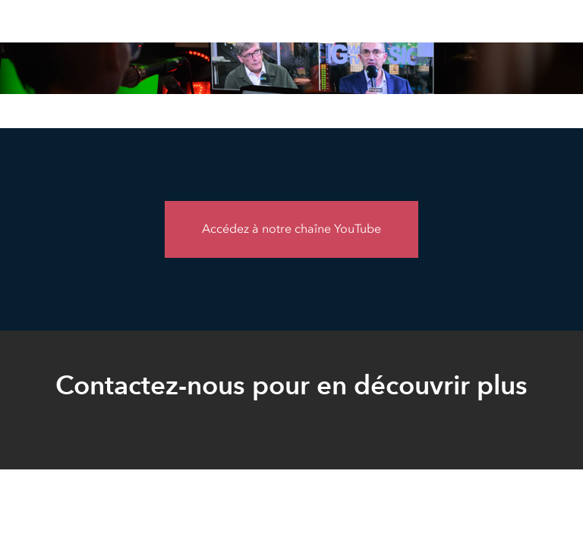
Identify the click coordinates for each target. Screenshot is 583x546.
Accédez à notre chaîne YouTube (291, 228)
